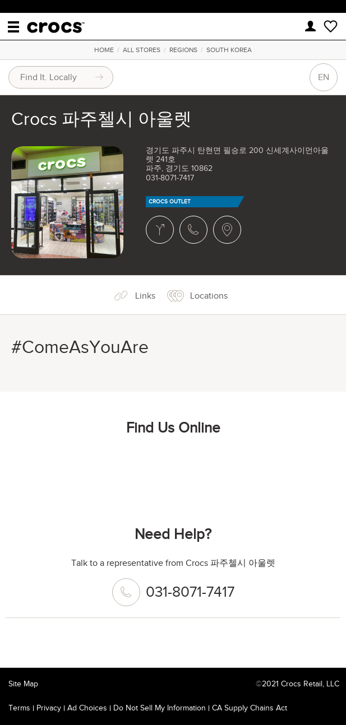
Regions (183, 50)
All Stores (141, 50)
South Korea (229, 50)
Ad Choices (87, 708)
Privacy (48, 708)
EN (323, 77)
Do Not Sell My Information (159, 708)
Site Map (23, 684)
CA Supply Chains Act (249, 708)
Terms (19, 708)
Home (104, 50)
